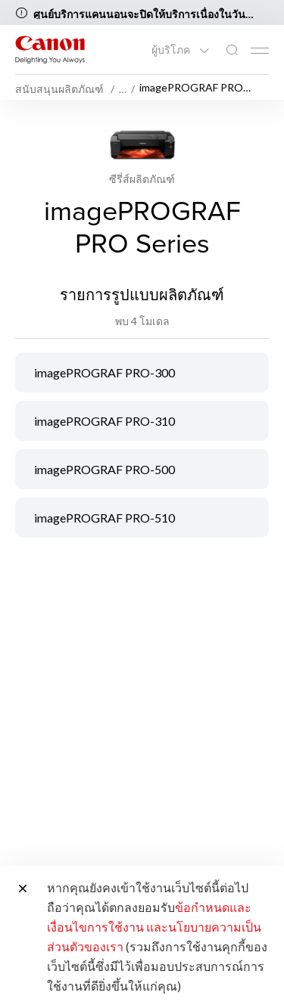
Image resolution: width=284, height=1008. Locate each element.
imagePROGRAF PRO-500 (104, 469)
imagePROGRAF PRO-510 (104, 517)
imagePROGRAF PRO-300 (104, 372)
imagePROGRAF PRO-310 (104, 421)
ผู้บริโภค (171, 50)
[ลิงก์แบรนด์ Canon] (50, 50)
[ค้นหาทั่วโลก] (232, 50)
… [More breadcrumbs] (122, 89)
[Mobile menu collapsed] (260, 51)
